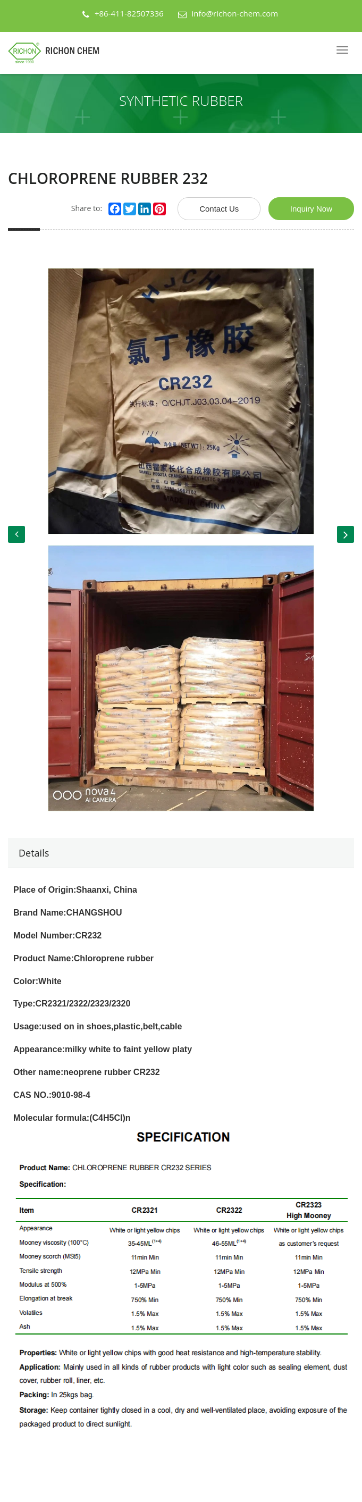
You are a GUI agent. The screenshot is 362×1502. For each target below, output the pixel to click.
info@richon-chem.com (235, 13)
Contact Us (219, 208)
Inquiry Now (311, 208)
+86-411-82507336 (129, 13)
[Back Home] (58, 53)
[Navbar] (342, 50)
